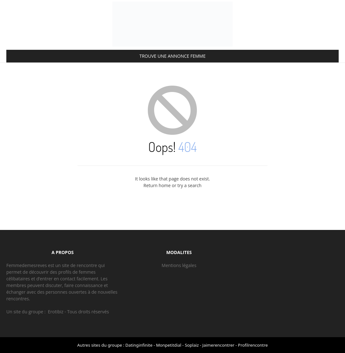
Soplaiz (192, 345)
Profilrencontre (253, 345)
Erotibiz (55, 312)
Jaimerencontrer (218, 345)
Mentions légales (179, 265)
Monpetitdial (168, 345)
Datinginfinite (139, 345)
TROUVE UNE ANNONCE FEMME (173, 56)
